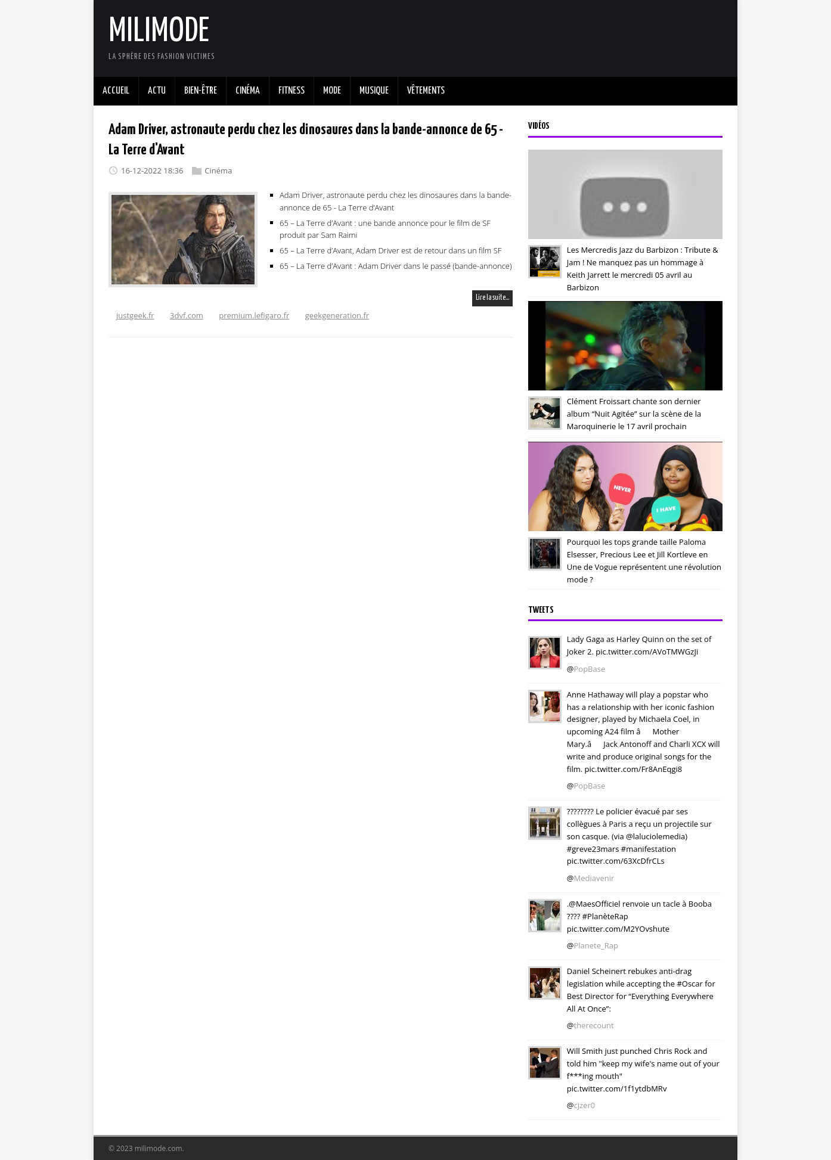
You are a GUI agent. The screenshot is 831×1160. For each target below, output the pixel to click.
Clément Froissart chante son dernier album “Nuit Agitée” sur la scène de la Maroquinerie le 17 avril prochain (634, 414)
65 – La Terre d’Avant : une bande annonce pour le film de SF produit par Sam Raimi (385, 228)
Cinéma (218, 170)
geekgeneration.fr (337, 315)
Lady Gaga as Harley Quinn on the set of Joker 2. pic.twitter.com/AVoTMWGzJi (639, 645)
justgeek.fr (135, 315)
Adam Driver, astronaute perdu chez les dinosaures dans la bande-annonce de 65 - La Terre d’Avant (395, 201)
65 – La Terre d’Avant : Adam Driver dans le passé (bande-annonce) (396, 265)
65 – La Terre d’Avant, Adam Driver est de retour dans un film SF (390, 250)
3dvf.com (186, 315)
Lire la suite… (492, 298)
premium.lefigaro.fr (254, 315)
